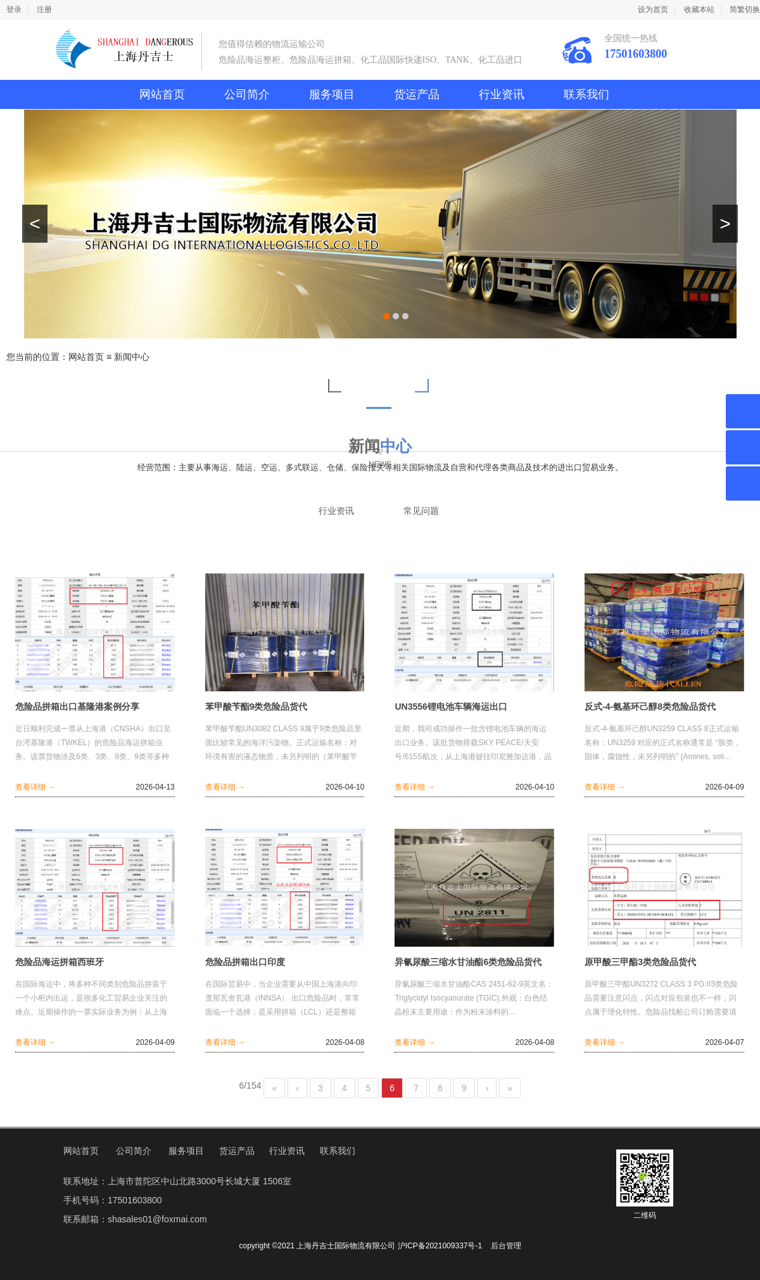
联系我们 (586, 94)
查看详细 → (35, 787)
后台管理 (506, 1245)
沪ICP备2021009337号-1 (440, 1245)
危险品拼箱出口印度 (245, 962)
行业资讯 (501, 94)
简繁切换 (745, 9)
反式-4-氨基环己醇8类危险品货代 (650, 706)
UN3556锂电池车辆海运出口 (451, 706)
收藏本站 (699, 9)
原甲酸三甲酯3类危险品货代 (640, 962)
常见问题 (421, 511)
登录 (14, 9)
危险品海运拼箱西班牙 (59, 962)
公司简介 (247, 94)
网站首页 (162, 94)
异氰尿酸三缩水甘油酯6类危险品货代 (468, 962)
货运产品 (417, 94)
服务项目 (332, 94)
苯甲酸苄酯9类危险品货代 (256, 706)
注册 (44, 9)
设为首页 (653, 9)
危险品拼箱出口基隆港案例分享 (77, 706)
